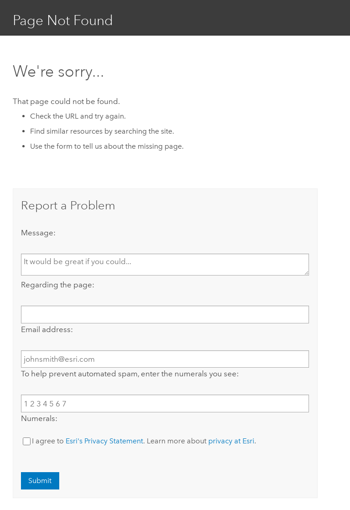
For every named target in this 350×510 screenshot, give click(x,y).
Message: (38, 232)
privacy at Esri (231, 441)
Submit (39, 480)
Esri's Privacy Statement (104, 441)
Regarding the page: (57, 284)
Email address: (47, 329)
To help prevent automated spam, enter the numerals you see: (130, 373)
